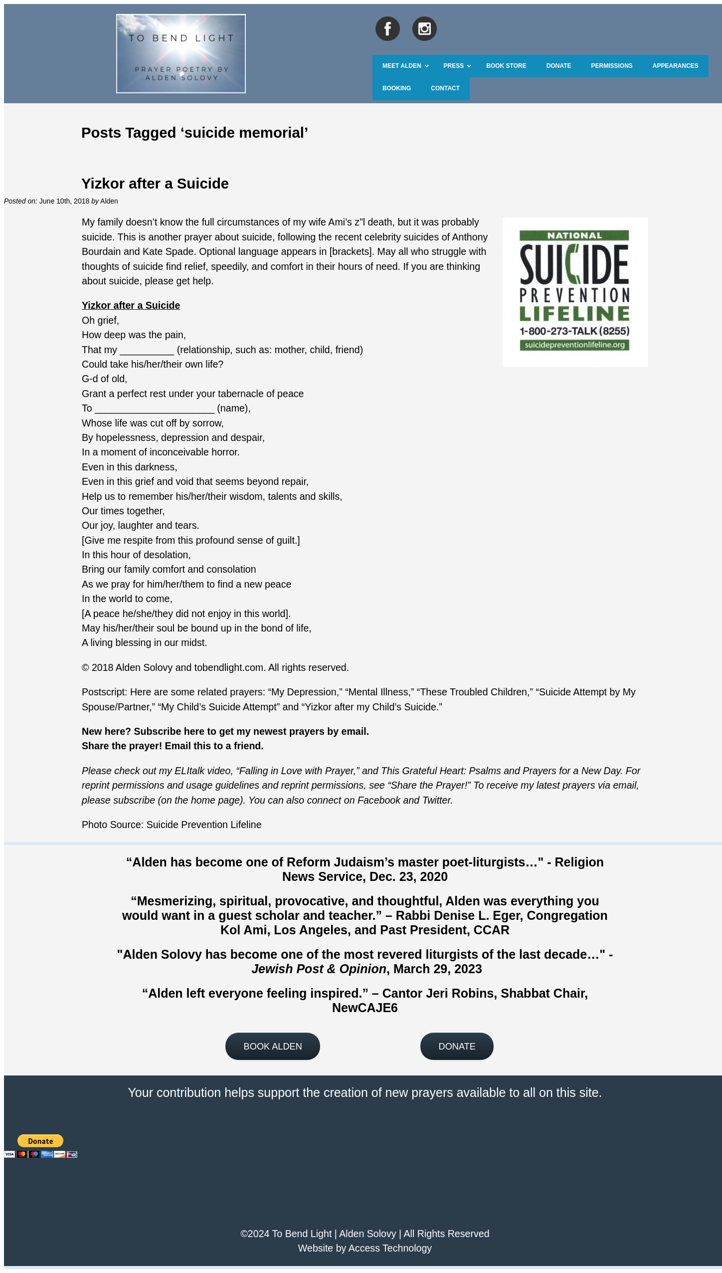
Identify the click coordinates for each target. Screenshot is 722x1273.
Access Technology (390, 1248)
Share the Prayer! (429, 785)
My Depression (304, 691)
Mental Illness (378, 691)
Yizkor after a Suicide (155, 183)
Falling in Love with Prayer (296, 770)
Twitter (436, 800)
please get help (178, 280)
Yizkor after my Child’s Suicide (370, 706)
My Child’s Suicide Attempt (219, 706)
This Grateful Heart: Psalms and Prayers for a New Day (500, 770)
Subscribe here (169, 731)
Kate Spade (168, 251)
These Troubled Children (473, 691)
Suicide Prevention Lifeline (204, 824)
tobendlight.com (228, 667)
